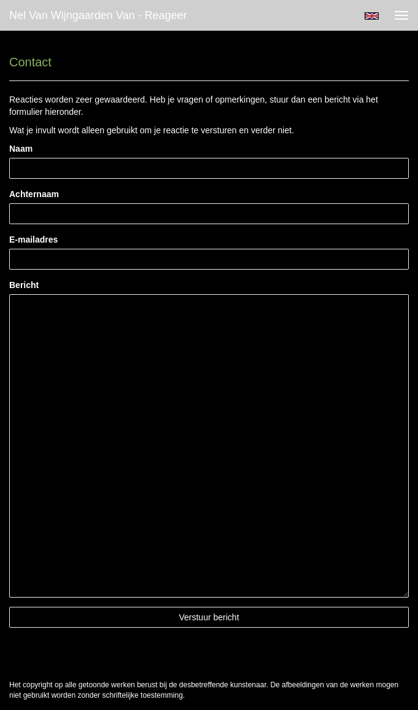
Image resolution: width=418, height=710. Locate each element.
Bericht (24, 285)
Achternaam (34, 194)
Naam (21, 149)
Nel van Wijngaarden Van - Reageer (98, 15)
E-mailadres (33, 239)
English (372, 16)
